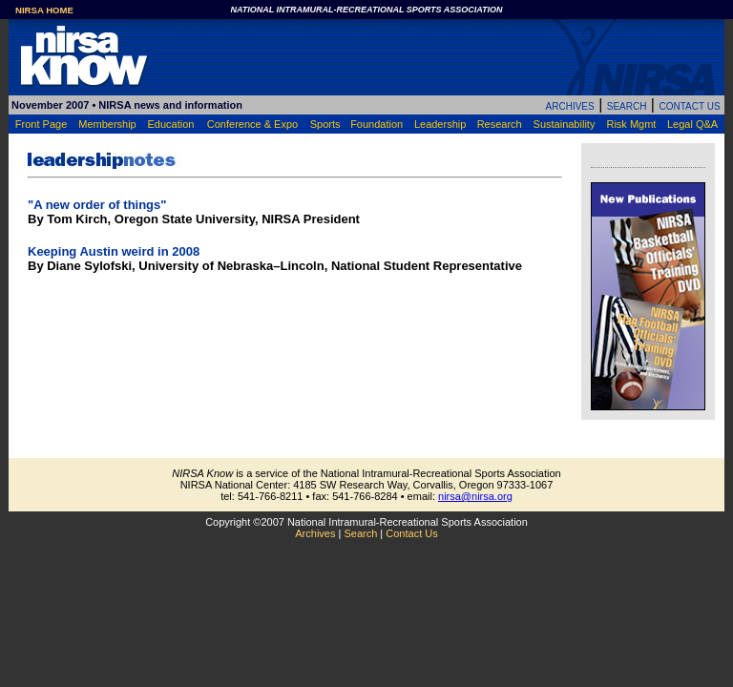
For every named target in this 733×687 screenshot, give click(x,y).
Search (360, 533)
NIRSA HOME (44, 10)
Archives (315, 533)
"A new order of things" (97, 205)
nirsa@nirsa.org (475, 496)
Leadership (440, 124)
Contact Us (411, 533)
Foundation (376, 124)
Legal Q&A (692, 124)
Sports (325, 124)
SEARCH (627, 106)
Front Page (41, 124)
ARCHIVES (570, 106)
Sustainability (565, 124)
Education (170, 124)
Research (499, 124)
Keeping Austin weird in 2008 (113, 251)
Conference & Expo (252, 124)
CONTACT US (689, 106)
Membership (107, 124)
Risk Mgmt (631, 124)
